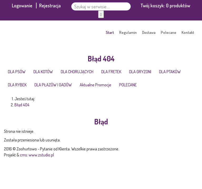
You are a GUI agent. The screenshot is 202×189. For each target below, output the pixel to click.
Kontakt (187, 32)
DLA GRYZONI (140, 71)
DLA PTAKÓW (170, 71)
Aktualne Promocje (95, 84)
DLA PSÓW (17, 71)
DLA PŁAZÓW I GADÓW (53, 84)
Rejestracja (50, 5)
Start (110, 32)
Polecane (168, 32)
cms (23, 155)
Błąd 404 (21, 104)
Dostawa (148, 32)
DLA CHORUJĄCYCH (77, 71)
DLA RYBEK (17, 84)
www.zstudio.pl (41, 155)
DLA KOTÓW (43, 71)
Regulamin (128, 32)
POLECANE (128, 84)
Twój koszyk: (165, 5)
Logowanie (22, 5)
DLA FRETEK (111, 71)
